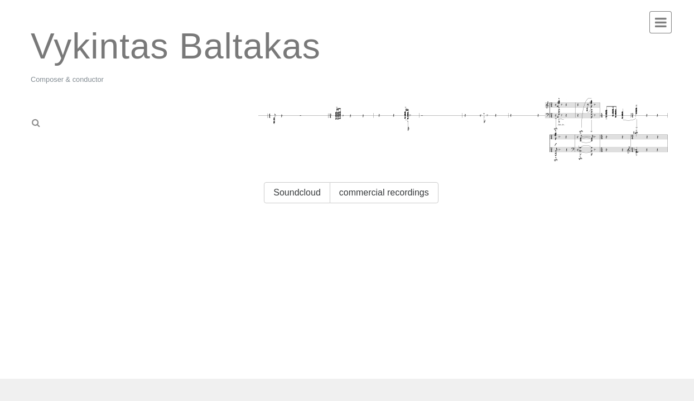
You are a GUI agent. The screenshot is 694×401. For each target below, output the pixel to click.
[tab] (83, 119)
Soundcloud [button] (297, 192)
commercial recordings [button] (384, 192)
